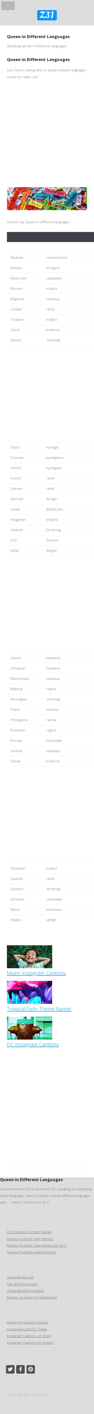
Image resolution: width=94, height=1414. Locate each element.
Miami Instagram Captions (36, 969)
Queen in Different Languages (38, 59)
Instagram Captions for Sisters (30, 1342)
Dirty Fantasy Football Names (29, 1232)
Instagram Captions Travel (27, 1329)
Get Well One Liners (22, 1284)
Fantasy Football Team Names (30, 1238)
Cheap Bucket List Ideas (25, 1290)
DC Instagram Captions (33, 1041)
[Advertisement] (47, 133)
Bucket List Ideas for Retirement (32, 1297)
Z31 (47, 15)
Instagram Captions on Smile (29, 1335)
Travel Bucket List (20, 1277)
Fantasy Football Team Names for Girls (37, 1245)
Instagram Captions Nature (27, 1322)
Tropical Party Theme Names (39, 1005)
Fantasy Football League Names (31, 1252)
